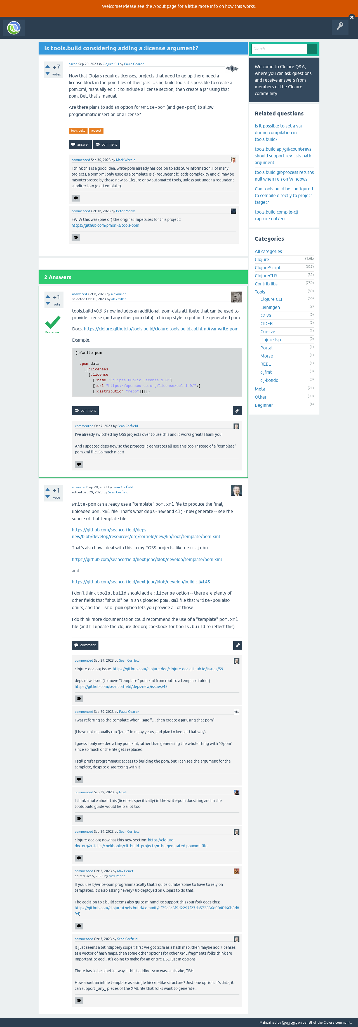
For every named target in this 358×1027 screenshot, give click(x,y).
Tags (105, 32)
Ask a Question (128, 32)
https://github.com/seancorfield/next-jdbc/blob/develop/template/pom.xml (147, 559)
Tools (260, 291)
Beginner (264, 405)
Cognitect (289, 1022)
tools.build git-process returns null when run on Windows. (284, 175)
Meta (260, 388)
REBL (265, 363)
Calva (265, 315)
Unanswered (83, 32)
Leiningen (270, 307)
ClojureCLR (266, 275)
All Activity (37, 32)
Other (261, 396)
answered (79, 294)
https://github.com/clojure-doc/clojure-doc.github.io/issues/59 (168, 669)
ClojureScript (268, 267)
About (159, 6)
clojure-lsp (270, 339)
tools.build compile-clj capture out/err (276, 215)
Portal (266, 347)
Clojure (262, 259)
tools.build (78, 130)
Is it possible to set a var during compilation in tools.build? (278, 132)
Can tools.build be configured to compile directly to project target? (284, 195)
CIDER (266, 323)
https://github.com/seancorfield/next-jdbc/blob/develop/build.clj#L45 (141, 581)
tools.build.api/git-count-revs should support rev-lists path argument (283, 155)
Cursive (267, 331)
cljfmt (266, 372)
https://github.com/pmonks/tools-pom (105, 225)
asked (73, 64)
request (96, 130)
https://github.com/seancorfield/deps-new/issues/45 (121, 686)
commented (81, 160)
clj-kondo (269, 380)
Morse (266, 355)
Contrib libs (266, 283)
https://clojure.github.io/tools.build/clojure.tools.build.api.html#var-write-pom (161, 328)
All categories (268, 251)
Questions (60, 32)
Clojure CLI (111, 64)
